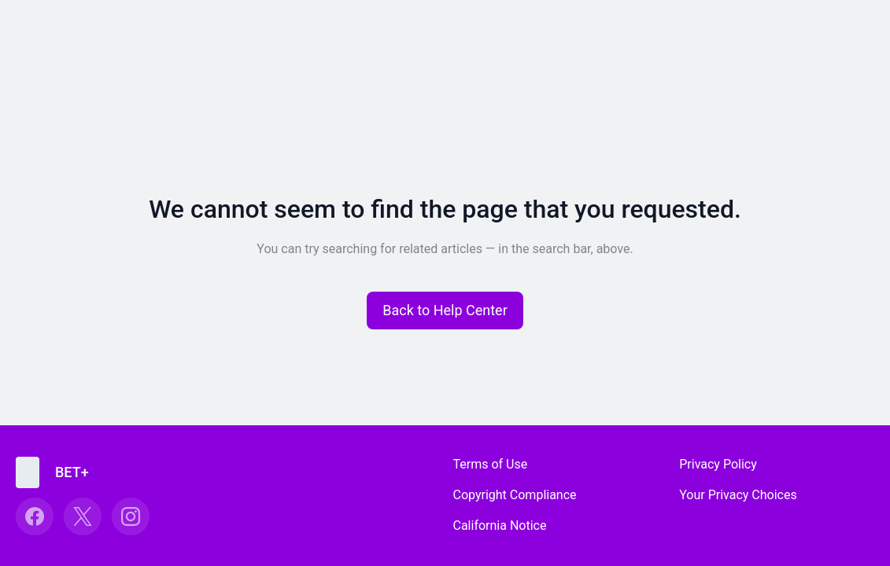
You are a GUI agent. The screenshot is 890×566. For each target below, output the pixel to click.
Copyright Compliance (515, 494)
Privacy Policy (718, 464)
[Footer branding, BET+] (60, 472)
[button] (445, 310)
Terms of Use (490, 464)
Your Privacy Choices (737, 494)
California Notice (500, 525)
